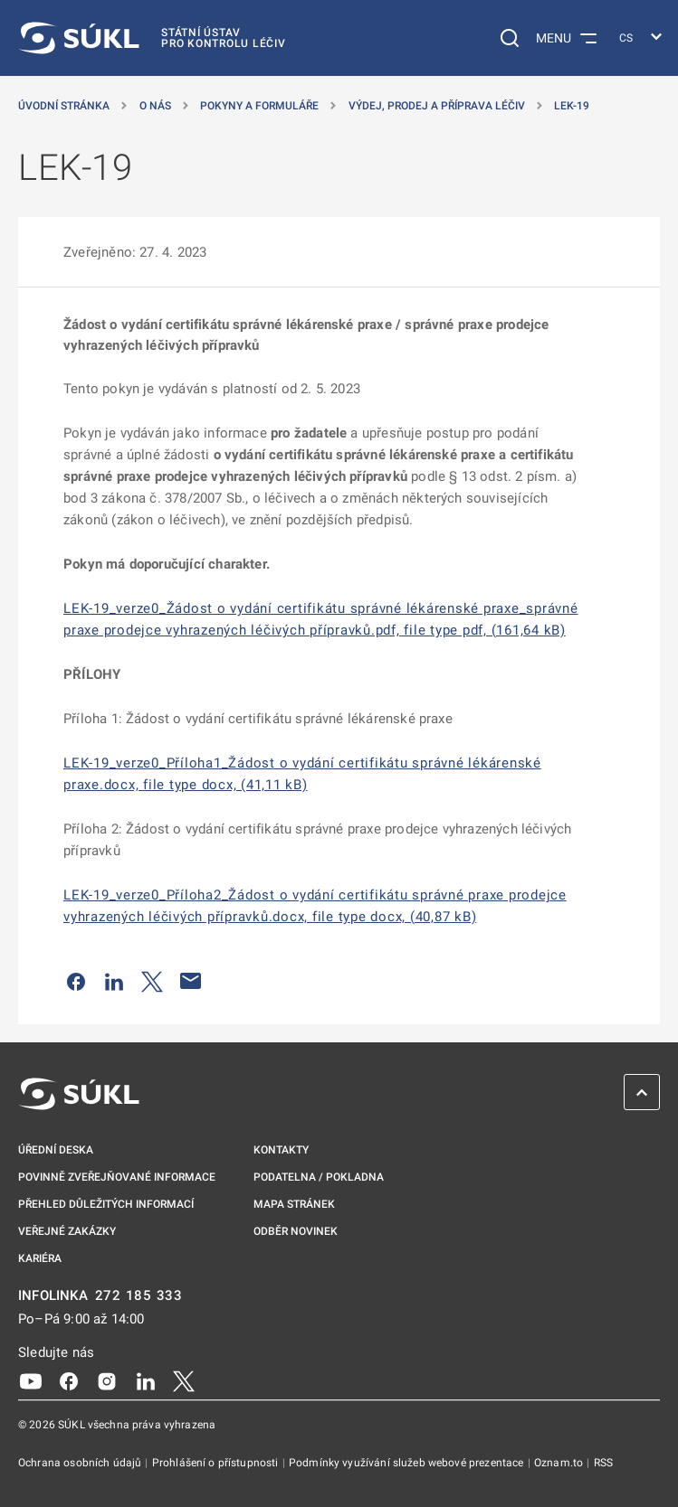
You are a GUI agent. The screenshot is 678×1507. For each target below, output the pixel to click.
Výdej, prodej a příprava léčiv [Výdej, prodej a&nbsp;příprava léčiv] (437, 105)
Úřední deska (55, 1150)
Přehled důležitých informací (106, 1204)
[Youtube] (30, 1380)
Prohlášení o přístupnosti (217, 1462)
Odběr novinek (295, 1231)
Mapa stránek (294, 1204)
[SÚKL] (152, 38)
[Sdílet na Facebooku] (76, 981)
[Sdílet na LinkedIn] (114, 981)
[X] (183, 1380)
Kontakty (281, 1150)
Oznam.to (560, 1462)
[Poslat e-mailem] (191, 981)
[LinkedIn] (145, 1380)
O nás (155, 105)
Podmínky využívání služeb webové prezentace (408, 1462)
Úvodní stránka (64, 105)
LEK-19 (571, 105)
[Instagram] (106, 1380)
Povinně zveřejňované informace (116, 1177)
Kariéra (40, 1258)
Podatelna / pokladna (318, 1177)
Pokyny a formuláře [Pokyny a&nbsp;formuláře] (259, 105)
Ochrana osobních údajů (81, 1462)
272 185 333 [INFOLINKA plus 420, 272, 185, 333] (139, 1296)
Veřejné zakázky (67, 1231)
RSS (603, 1462)
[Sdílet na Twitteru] (152, 981)
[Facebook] (68, 1380)
